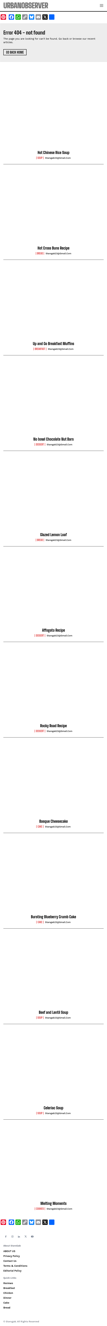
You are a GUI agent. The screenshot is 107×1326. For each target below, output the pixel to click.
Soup (39, 158)
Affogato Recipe (53, 630)
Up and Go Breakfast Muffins (53, 343)
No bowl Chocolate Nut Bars (53, 439)
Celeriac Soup (53, 1108)
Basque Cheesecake (53, 821)
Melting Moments (53, 1203)
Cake (39, 826)
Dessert (40, 444)
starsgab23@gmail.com (58, 158)
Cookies (40, 1208)
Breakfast (40, 349)
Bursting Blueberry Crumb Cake (53, 917)
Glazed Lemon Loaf (53, 534)
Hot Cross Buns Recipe (54, 248)
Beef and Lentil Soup (53, 1012)
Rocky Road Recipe (53, 725)
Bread (40, 253)
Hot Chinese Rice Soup (54, 152)
